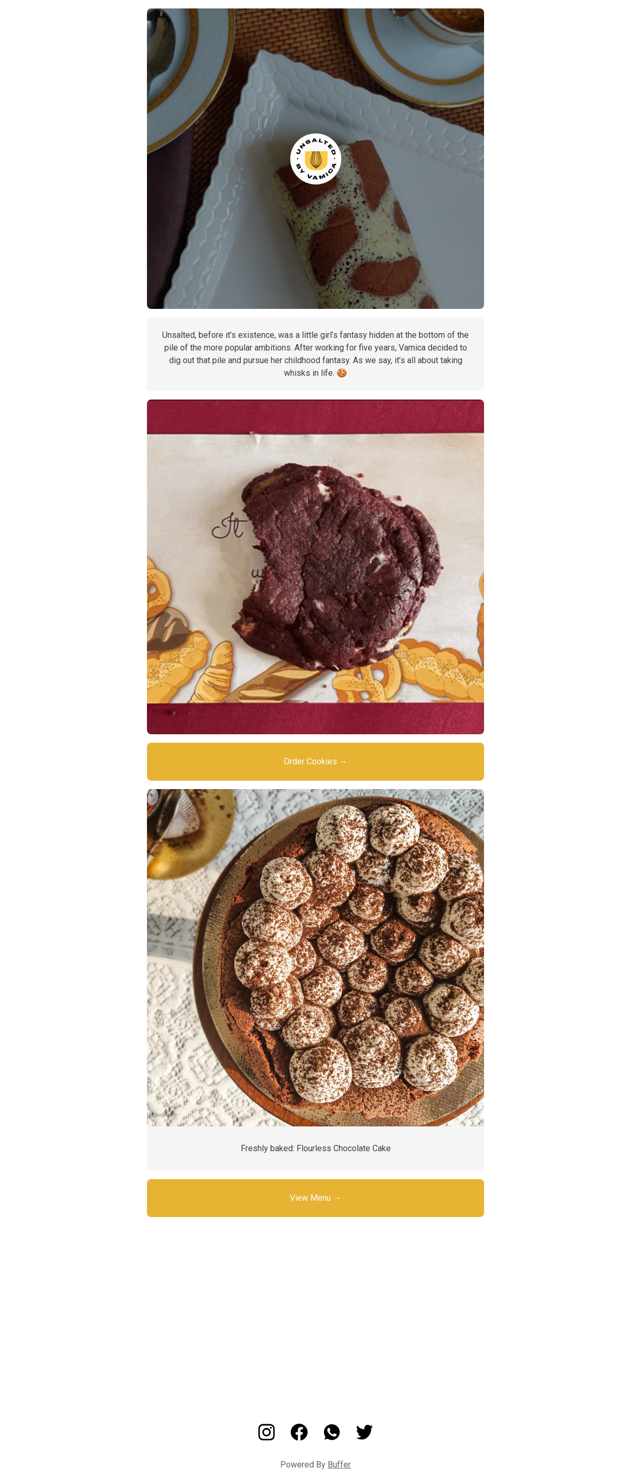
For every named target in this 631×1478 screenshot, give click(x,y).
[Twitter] (364, 1437)
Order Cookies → (316, 761)
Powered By (315, 1465)
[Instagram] (266, 1437)
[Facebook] (299, 1437)
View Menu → (315, 1198)
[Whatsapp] (332, 1437)
